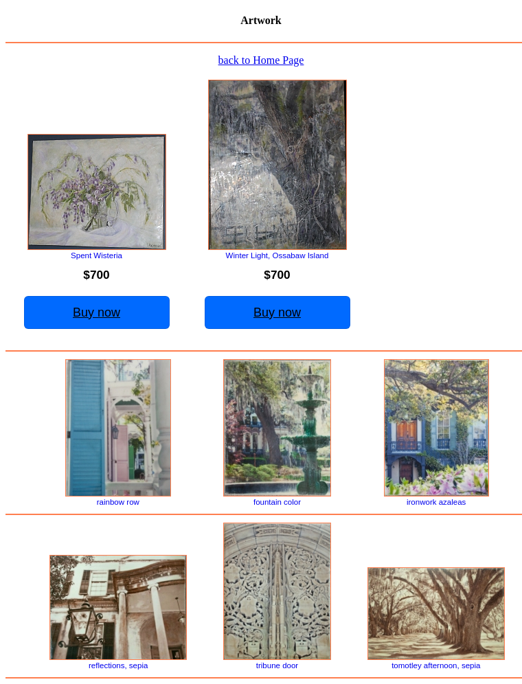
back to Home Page (261, 60)
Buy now (96, 312)
